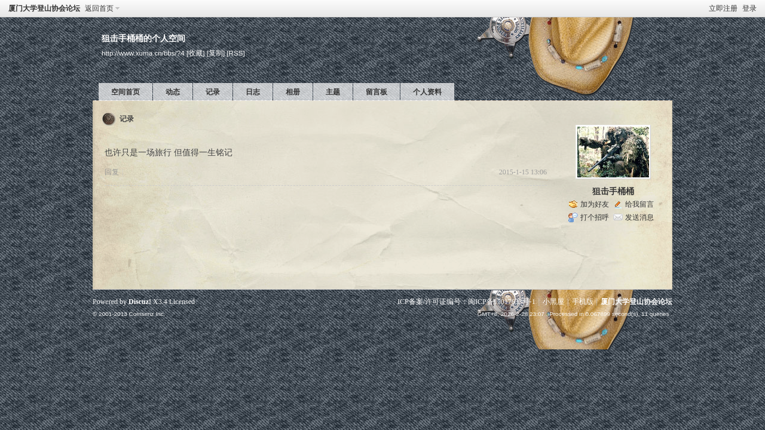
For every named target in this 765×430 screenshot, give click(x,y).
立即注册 (723, 8)
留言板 (376, 92)
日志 (253, 92)
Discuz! (139, 301)
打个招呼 (594, 217)
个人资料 (427, 92)
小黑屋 (553, 301)
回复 (112, 172)
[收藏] (195, 53)
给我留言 (639, 204)
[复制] (216, 53)
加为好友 (594, 204)
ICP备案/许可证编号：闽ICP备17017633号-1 (466, 301)
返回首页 (99, 8)
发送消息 (639, 217)
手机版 (582, 301)
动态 (173, 92)
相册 (293, 92)
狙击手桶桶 (613, 191)
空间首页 (125, 92)
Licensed (182, 301)
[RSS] (235, 53)
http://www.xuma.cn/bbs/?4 (143, 53)
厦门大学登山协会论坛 (44, 8)
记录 (213, 92)
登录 (749, 8)
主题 (333, 92)
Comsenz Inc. (146, 314)
